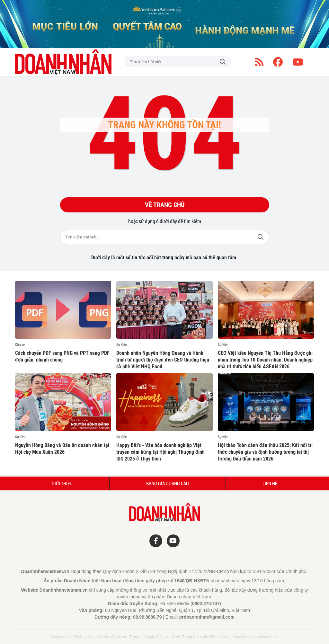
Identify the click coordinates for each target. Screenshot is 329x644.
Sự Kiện (121, 344)
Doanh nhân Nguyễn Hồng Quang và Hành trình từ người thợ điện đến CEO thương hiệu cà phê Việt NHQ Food (162, 360)
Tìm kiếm (223, 62)
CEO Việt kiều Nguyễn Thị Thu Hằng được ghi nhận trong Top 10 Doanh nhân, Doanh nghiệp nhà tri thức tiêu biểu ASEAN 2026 (265, 360)
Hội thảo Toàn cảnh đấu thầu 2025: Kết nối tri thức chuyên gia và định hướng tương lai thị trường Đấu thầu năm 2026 (265, 452)
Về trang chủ (164, 205)
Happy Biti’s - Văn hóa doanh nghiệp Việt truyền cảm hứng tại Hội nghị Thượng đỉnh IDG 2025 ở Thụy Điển (160, 452)
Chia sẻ (20, 344)
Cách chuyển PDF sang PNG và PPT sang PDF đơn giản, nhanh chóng (62, 356)
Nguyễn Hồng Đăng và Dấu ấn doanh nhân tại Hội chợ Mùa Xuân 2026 (62, 448)
